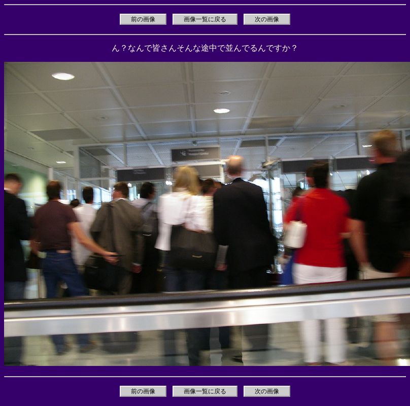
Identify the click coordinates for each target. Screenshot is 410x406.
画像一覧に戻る (205, 19)
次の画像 (267, 19)
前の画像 (143, 19)
